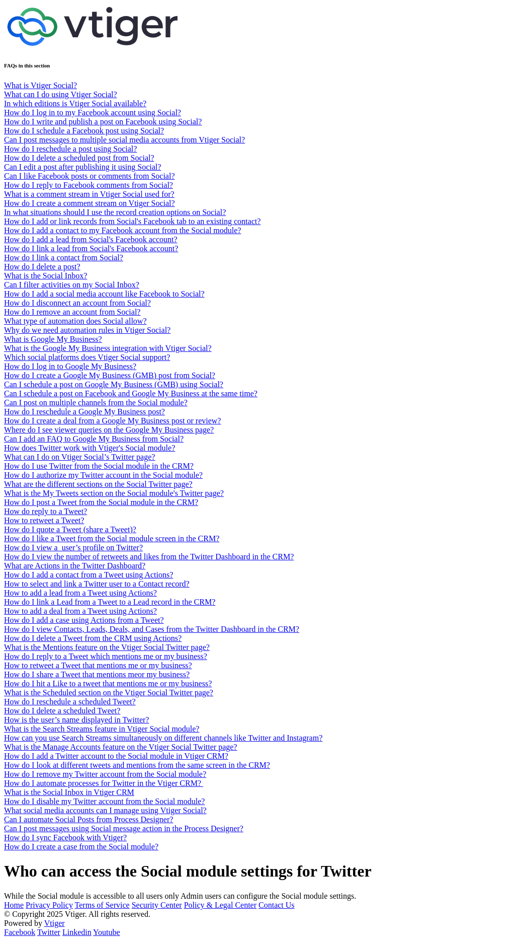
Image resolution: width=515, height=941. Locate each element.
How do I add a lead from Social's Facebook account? (91, 239)
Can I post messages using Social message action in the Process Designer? (123, 828)
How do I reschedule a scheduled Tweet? (70, 701)
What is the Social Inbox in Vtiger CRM (69, 792)
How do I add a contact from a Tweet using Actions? (88, 574)
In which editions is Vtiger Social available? (75, 103)
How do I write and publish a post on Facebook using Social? (103, 121)
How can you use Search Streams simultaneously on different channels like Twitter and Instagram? (163, 738)
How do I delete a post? (42, 266)
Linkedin (77, 932)
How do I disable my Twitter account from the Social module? (104, 801)
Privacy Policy (49, 905)
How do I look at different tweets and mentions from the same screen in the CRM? (137, 765)
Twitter (48, 932)
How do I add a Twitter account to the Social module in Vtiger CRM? (116, 756)
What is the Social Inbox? (45, 275)
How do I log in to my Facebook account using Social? (92, 112)
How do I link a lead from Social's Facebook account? (91, 248)
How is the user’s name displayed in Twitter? (76, 719)
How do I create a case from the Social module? (81, 846)
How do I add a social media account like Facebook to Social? (104, 293)
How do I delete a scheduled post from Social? (79, 158)
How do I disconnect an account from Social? (77, 303)
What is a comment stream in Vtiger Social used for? (89, 194)
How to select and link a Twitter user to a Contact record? (97, 584)
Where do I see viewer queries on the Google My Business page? (109, 429)
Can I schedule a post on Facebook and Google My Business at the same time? (131, 393)
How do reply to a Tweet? (45, 511)
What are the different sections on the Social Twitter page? (98, 484)
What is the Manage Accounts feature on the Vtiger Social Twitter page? (120, 747)
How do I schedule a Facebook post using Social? (84, 130)
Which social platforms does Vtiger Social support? (87, 357)
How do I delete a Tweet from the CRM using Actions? (93, 638)
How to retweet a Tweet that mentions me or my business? (98, 665)
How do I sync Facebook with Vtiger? (65, 837)
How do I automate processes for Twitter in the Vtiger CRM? (103, 783)
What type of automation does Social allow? (75, 321)
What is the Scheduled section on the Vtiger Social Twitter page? (108, 692)
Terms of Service (102, 905)
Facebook (19, 932)
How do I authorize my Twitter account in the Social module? (103, 475)
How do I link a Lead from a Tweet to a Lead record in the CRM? (109, 602)
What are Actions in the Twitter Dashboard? (74, 565)
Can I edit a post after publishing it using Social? (82, 167)
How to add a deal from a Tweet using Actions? (80, 611)
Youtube (106, 932)
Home (14, 905)
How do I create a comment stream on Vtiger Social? (89, 203)
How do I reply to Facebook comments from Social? (88, 185)
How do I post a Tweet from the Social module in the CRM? (101, 502)
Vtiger (54, 923)
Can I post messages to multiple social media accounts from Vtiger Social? (124, 139)
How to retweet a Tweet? (44, 520)
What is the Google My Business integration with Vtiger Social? (108, 348)
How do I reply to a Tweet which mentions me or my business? (105, 656)
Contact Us (277, 905)
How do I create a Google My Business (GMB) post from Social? (109, 375)
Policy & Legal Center (220, 905)
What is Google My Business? (53, 339)
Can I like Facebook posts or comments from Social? (89, 176)
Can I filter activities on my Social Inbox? (71, 284)
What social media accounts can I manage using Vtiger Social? (105, 810)
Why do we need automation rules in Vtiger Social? (87, 330)
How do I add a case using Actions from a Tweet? (84, 620)
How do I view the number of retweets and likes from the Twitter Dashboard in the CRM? (149, 556)
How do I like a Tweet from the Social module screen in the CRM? (111, 538)
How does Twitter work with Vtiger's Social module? (89, 448)
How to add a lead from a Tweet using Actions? (80, 593)
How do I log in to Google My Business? (70, 366)
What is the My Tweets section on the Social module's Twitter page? (114, 493)
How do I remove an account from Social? (72, 312)
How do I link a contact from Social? (63, 257)
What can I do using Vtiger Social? (60, 94)
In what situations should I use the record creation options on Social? (115, 212)
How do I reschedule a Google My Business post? (84, 411)
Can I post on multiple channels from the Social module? (96, 402)
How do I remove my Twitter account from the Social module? (105, 774)
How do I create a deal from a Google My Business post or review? (112, 420)
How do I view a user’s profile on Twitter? (73, 547)
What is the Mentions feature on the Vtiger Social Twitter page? (107, 647)
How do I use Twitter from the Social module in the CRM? (99, 466)
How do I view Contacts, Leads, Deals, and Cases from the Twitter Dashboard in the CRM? (151, 629)
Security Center (157, 905)
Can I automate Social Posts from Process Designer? (88, 819)
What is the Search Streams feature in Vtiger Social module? (101, 729)
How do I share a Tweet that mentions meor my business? (97, 674)
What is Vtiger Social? (40, 85)
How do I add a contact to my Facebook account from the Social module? (122, 230)
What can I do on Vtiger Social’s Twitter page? (79, 457)
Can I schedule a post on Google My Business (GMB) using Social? (113, 384)
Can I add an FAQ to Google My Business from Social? (94, 439)
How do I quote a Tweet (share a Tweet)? (70, 529)
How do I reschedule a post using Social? (70, 148)
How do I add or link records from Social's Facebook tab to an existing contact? (132, 221)
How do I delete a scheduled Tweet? (62, 710)
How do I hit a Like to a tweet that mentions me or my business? (108, 683)
